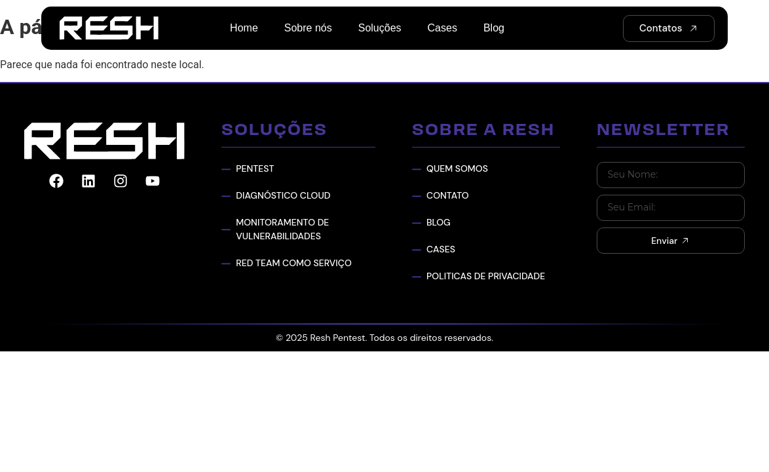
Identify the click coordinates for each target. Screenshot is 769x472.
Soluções (380, 27)
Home (244, 27)
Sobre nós (308, 27)
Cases (442, 27)
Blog (493, 27)
